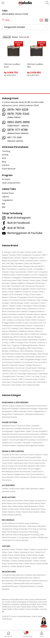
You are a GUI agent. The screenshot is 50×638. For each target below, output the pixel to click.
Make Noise (30, 328)
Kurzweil (33, 322)
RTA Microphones (22, 580)
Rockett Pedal (8, 354)
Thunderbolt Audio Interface (14, 526)
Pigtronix (16, 345)
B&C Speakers (17, 263)
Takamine (6, 371)
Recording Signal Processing (26, 534)
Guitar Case (7, 552)
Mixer (29, 431)
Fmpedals (23, 297)
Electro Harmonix (38, 289)
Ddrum (26, 280)
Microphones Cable (35, 488)
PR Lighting (21, 348)
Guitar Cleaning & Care (24, 552)
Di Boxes (44, 434)
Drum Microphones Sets (29, 466)
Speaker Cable (8, 491)
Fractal (23, 300)
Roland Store (8, 193)
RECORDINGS (8, 520)
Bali (3, 203)
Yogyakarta (7, 200)
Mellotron (6, 334)
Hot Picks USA (14, 311)
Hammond (32, 308)
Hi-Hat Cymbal (29, 457)
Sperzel (14, 365)
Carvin (29, 269)
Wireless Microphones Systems (27, 583)
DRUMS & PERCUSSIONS (13, 451)
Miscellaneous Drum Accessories (16, 471)
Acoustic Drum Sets (10, 454)
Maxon (38, 331)
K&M (28, 320)
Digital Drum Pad (22, 474)
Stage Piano (7, 414)
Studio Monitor (22, 540)
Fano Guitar (36, 294)
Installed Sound (8, 425)
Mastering (42, 537)
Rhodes (5, 351)
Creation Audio (8, 274)
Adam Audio (31, 252)
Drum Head (34, 463)
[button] (25, 27)
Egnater (25, 289)
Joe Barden (19, 320)
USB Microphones (39, 580)
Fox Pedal (14, 300)
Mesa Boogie (17, 334)
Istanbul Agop (33, 314)
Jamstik (28, 317)
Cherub (5, 272)
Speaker (27, 442)
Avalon (43, 260)
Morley (5, 339)
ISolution (13, 314)
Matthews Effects (26, 331)
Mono (16, 337)
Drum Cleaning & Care (18, 463)
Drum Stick (22, 468)
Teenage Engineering (27, 373)
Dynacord (30, 286)
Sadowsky (19, 356)
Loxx (3, 328)
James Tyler (18, 317)
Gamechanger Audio (20, 303)
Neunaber (33, 339)
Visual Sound (18, 382)
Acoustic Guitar (8, 549)
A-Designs (6, 252)
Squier (21, 365)
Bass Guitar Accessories (12, 500)
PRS (29, 348)
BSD (3, 207)
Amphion (37, 255)
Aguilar (5, 255)
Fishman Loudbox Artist (12, 65)
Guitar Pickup (7, 555)
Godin (19, 306)
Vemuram (6, 382)
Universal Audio (31, 379)
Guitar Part (40, 552)
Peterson (42, 342)
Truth (43, 376)
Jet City (41, 317)
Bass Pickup (23, 503)
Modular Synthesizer (34, 414)
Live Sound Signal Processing (22, 440)
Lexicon (29, 325)
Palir (26, 342)
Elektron (18, 291)
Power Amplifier (40, 431)
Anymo (18, 258)
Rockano (39, 351)
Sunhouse (20, 368)
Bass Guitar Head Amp (30, 509)
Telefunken (43, 373)
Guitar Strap (20, 555)
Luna (21, 328)
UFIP (21, 379)
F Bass (26, 294)
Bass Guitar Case (9, 503)
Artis (4, 158)
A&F (14, 252)
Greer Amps (21, 308)
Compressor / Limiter (27, 537)
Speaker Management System (31, 445)
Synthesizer (19, 414)
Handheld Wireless (10, 586)
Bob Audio (18, 266)
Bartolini (37, 263)
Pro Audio (17, 442)
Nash (25, 339)
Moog (30, 337)
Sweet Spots (31, 368)
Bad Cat (28, 263)
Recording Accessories (17, 532)
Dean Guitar (35, 280)
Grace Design (39, 306)
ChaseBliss (38, 269)
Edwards (17, 289)
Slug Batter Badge (33, 359)
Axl (8, 263)
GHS (43, 303)
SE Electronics (8, 359)
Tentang (6, 151)
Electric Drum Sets (38, 477)
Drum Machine (37, 474)
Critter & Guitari (23, 274)
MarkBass (13, 331)
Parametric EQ (8, 540)
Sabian (11, 356)
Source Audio (40, 362)
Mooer (23, 337)
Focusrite (39, 297)
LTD (8, 328)
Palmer (33, 342)
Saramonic (40, 356)
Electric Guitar (23, 549)
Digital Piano (40, 411)
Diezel (14, 283)
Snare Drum (37, 471)
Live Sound (36, 428)
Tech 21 (13, 373)
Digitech (21, 283)
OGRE (12, 342)
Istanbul (22, 314)
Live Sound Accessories (29, 434)
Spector (5, 365)
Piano (30, 411)
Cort (35, 272)
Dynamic (40, 286)
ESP (11, 294)
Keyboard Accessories (36, 405)
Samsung (30, 356)
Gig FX (12, 306)
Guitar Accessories (38, 549)
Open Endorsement (11, 182)
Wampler (41, 382)
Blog (4, 161)
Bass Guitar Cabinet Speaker (25, 506)
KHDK (33, 320)
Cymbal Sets (15, 457)
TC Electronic (24, 371)
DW (23, 286)
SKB (22, 359)
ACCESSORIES (8, 485)
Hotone (24, 311)
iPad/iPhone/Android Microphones (17, 578)
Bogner (27, 266)
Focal (31, 297)
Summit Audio (8, 368)
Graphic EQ (7, 442)
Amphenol (26, 255)
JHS (3, 320)
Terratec (20, 376)
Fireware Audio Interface (27, 523)
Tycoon (14, 379)
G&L (38, 300)
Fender (5, 297)
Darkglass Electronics (32, 277)
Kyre (41, 322)
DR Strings (40, 283)
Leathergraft (19, 325)
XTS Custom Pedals (31, 385)
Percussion (7, 480)
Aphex (25, 258)
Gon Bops (27, 306)
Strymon (36, 365)
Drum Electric (7, 474)
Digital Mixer (20, 431)
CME (30, 272)
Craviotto (43, 272)
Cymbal (23, 454)
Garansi (5, 165)
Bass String (35, 503)
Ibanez (5, 314)
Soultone (17, 362)
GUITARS (6, 546)
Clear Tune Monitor (18, 272)
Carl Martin (11, 269)
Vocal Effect (7, 583)
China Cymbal (35, 454)
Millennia (35, 334)
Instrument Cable (17, 488)
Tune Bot (5, 379)
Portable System (9, 445)
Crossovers (42, 440)
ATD (41, 258)
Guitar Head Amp (15, 563)
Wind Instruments (9, 417)
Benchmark (7, 266)
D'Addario (6, 277)
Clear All (6, 37)
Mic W (27, 334)
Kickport (41, 320)
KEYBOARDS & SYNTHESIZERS (15, 402)
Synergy (41, 368)
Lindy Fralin (38, 325)
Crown (34, 274)
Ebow (4, 289)
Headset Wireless (27, 586)
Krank (25, 322)
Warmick (6, 385)
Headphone (7, 529)
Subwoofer (37, 442)
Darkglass (16, 277)
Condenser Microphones (13, 575)
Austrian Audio (32, 260)
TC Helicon (36, 371)
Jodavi (10, 320)
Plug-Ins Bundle (21, 529)
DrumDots (16, 286)
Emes (35, 291)
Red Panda (37, 348)
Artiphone (33, 258)
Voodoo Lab (30, 382)
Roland (19, 354)
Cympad (42, 274)
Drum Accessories (33, 460)
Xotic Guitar (16, 385)
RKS (22, 351)
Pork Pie (12, 348)
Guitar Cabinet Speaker (22, 560)
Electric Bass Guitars (31, 512)
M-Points (6, 179)
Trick (28, 376)
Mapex (5, 331)
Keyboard (20, 405)
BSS (3, 269)
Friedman (31, 300)
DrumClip (6, 286)
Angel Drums (7, 258)
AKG (19, 255)
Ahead (13, 255)
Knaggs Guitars (8, 322)
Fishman (13, 297)
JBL (34, 317)
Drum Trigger (34, 468)
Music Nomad (15, 339)
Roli (39, 354)
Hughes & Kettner (36, 311)
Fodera (5, 300)
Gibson (5, 306)
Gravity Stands (8, 308)
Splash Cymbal (16, 460)
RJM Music (14, 351)
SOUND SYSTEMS (9, 422)
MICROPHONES (9, 571)
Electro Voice (7, 291)
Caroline (21, 269)
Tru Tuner (35, 376)
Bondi (34, 266)
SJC (17, 359)
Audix (22, 260)
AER (39, 252)
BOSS (41, 266)
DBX (19, 280)
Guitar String (32, 555)
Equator (5, 294)
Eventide (19, 294)
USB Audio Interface (36, 526)
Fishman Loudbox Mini (35, 65)
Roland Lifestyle (30, 354)
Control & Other (23, 425)
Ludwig (14, 328)
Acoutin (21, 252)
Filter (6, 20)
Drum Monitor (8, 477)
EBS (9, 289)
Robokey (29, 351)
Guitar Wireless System (21, 566)
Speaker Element (9, 434)
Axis (3, 263)
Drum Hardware (22, 477)
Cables (5, 488)
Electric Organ (8, 405)
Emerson (27, 291)
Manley (39, 328)
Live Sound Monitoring (12, 437)
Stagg (28, 365)
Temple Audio (9, 376)
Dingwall (30, 283)
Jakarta (5, 196)
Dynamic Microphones (35, 575)
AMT (44, 255)
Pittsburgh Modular (29, 345)
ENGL (41, 291)
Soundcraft (28, 362)
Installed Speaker (22, 428)
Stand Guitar (14, 558)
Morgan (38, 337)
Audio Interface (8, 523)
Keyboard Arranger (28, 408)
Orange (19, 342)
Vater (41, 379)
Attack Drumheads (10, 260)
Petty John (6, 345)
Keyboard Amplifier (10, 408)
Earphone (27, 437)
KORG (19, 322)
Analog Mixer (7, 431)
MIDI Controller (20, 411)
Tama (14, 371)
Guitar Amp (26, 558)
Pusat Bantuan (9, 168)
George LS (35, 303)
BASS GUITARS (8, 497)
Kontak (5, 154)
